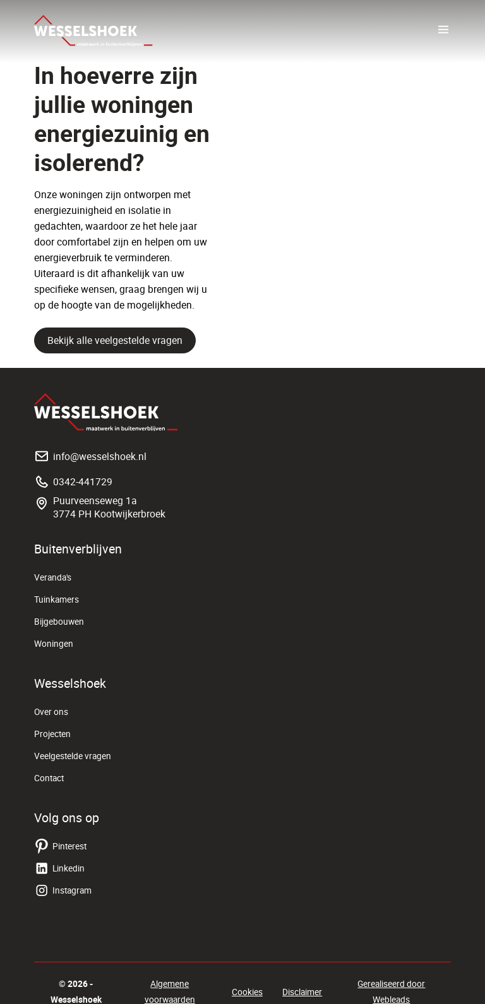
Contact (49, 778)
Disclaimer (302, 992)
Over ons (51, 712)
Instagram (63, 890)
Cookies (247, 992)
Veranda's (52, 577)
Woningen (53, 643)
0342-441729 (73, 481)
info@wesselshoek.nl (90, 456)
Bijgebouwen (59, 621)
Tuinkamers (56, 599)
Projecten (52, 734)
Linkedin (59, 868)
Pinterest (60, 846)
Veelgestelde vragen (72, 756)
